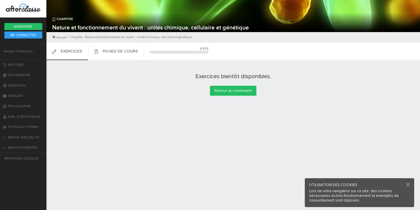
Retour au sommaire (233, 90)
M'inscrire (23, 26)
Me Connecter (23, 35)
